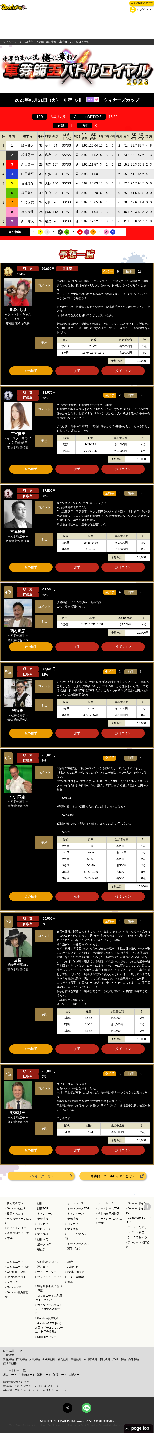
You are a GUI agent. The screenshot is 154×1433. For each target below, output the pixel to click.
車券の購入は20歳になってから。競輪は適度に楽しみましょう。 (31, 1386)
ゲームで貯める (137, 1237)
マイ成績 (42, 1234)
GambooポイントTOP (137, 1210)
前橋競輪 (21, 1359)
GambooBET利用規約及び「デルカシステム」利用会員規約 (49, 1327)
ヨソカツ (42, 1223)
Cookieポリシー (47, 1336)
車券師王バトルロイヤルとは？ (113, 1176)
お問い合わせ (75, 1271)
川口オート (10, 1374)
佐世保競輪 (10, 1363)
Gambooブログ (16, 1277)
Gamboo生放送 (16, 1271)
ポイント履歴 (136, 1232)
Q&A (10, 1238)
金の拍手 (31, 371)
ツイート (77, 377)
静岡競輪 (63, 1359)
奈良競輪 (104, 1359)
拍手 (77, 371)
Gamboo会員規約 (48, 1318)
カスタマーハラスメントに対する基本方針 (48, 1309)
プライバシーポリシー (48, 1279)
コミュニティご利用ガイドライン (48, 1297)
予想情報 (42, 1218)
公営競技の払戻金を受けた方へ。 (17, 1382)
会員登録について (18, 1233)
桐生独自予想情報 (109, 1213)
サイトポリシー (46, 1271)
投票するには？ (16, 1213)
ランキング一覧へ (41, 1176)
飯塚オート (60, 1374)
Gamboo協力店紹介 (17, 1294)
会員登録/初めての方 (142, 3)
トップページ (8, 41)
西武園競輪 (49, 1359)
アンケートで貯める (138, 1244)
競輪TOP (42, 1208)
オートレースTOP (78, 1208)
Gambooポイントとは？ (139, 1219)
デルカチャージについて (18, 1220)
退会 (70, 1282)
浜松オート (44, 1374)
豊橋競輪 (76, 1359)
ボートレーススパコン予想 (109, 1220)
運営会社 (42, 1266)
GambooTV (14, 1287)
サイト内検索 (75, 1277)
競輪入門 (42, 1239)
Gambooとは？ (16, 1208)
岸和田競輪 (119, 1359)
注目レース (44, 1229)
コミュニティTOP (18, 1266)
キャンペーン (45, 1213)
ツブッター (14, 1282)
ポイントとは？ (16, 1228)
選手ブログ (44, 1244)
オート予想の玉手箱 (77, 1236)
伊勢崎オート (27, 1374)
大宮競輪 (34, 1359)
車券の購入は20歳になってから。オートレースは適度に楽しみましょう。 (35, 1390)
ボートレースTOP (109, 1208)
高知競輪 (133, 1359)
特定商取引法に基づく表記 (48, 1288)
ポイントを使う (137, 1227)
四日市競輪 (90, 1359)
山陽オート (75, 1374)
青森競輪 (8, 1359)
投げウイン (123, 371)
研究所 (41, 1249)
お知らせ (72, 1266)
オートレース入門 (78, 1243)
